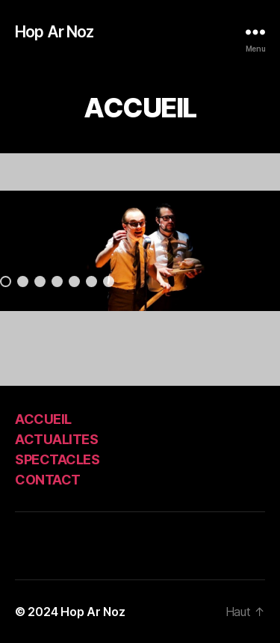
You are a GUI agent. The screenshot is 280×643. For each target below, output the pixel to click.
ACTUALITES (56, 439)
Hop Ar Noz (54, 32)
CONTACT (48, 479)
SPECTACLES (57, 459)
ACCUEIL (43, 419)
